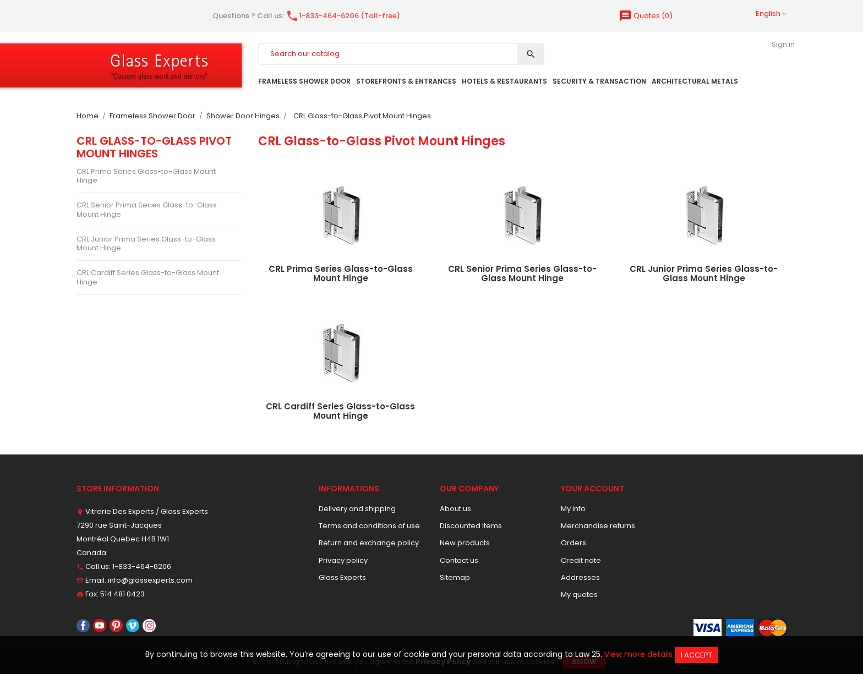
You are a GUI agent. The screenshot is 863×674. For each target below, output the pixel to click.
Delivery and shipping (357, 508)
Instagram (149, 625)
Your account (592, 488)
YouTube (99, 625)
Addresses (580, 577)
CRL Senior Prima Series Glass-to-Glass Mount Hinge (147, 209)
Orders (573, 543)
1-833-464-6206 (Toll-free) (343, 15)
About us (455, 508)
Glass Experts (342, 577)
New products (465, 543)
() (646, 15)
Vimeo (132, 625)
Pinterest (116, 625)
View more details (638, 654)
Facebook (83, 625)
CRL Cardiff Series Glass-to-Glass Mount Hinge (148, 277)
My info (573, 508)
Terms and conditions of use (369, 525)
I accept (696, 655)
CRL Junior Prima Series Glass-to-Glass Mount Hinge (146, 243)
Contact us (459, 560)
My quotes (579, 594)
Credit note (581, 560)
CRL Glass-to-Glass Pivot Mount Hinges (154, 147)
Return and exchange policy (369, 543)
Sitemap (455, 577)
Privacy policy (343, 560)
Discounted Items (471, 525)
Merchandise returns (598, 525)
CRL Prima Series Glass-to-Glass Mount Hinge (146, 175)
